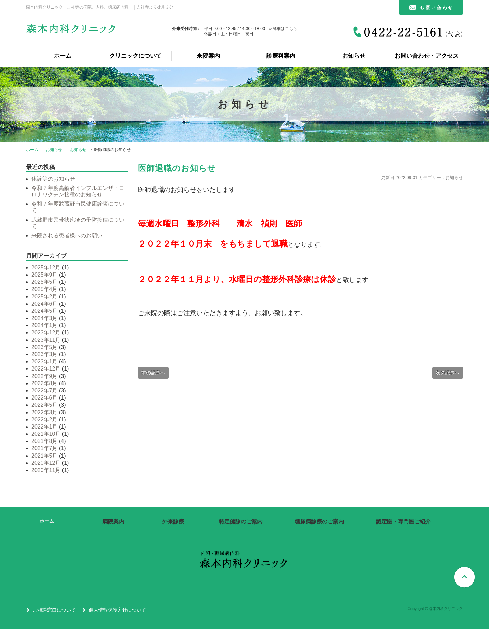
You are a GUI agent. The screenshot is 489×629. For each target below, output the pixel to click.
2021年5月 (44, 456)
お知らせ (353, 56)
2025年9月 (44, 275)
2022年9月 (44, 376)
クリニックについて (135, 56)
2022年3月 (44, 412)
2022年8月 (44, 383)
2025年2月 (44, 296)
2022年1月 (44, 427)
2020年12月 (45, 463)
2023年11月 (45, 340)
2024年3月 (44, 318)
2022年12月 (45, 369)
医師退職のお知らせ (177, 168)
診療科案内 (280, 56)
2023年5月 (44, 347)
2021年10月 (45, 434)
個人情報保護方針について (117, 610)
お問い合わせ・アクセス (427, 56)
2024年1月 (44, 325)
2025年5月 (44, 282)
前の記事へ (153, 372)
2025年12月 (45, 267)
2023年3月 (44, 354)
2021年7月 (44, 448)
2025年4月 (44, 289)
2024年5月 (44, 311)
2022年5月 (44, 405)
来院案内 (208, 56)
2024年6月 (44, 304)
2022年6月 (44, 398)
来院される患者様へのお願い (66, 235)
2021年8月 (44, 441)
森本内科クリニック (71, 31)
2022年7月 (44, 390)
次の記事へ (448, 372)
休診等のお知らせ (53, 179)
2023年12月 (45, 332)
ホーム (62, 56)
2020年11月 (45, 470)
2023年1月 (44, 361)
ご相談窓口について (54, 610)
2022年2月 (44, 419)
